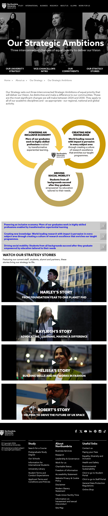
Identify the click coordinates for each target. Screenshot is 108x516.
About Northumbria (63, 445)
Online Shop (88, 490)
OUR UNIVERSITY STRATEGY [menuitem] (15, 70)
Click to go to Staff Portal (94, 480)
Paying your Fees (90, 452)
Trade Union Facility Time (67, 495)
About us (20, 80)
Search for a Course (37, 448)
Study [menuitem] (20, 6)
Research (59, 455)
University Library (36, 469)
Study (32, 444)
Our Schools (34, 459)
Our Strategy (36, 80)
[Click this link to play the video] (54, 284)
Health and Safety (90, 463)
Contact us (87, 448)
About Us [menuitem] (64, 6)
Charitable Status (63, 467)
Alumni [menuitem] (73, 6)
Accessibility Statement (66, 475)
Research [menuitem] (54, 6)
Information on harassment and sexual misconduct (66, 501)
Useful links (89, 444)
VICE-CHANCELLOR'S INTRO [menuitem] (44, 70)
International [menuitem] (31, 6)
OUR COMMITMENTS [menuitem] (70, 70)
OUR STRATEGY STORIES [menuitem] (95, 70)
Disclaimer (60, 485)
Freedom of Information (66, 471)
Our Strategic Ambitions (60, 80)
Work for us (60, 463)
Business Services (63, 451)
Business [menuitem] (44, 6)
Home (7, 80)
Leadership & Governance (67, 459)
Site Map (59, 508)
